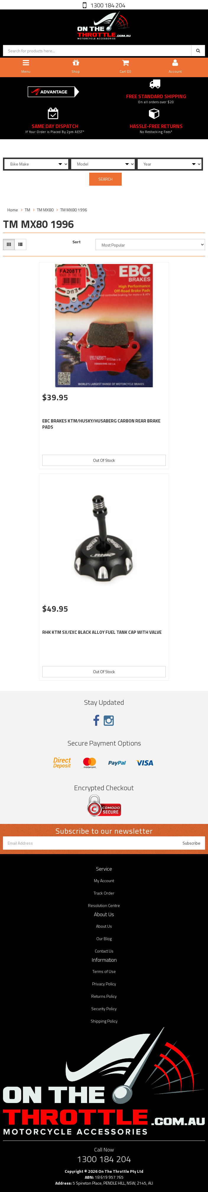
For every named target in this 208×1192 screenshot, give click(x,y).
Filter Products (22, 193)
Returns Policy (104, 996)
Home (12, 210)
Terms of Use (104, 971)
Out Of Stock (104, 460)
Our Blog (104, 938)
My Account (104, 880)
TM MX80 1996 (73, 210)
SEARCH (105, 179)
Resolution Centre (104, 905)
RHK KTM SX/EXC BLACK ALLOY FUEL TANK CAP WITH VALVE (102, 632)
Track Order (104, 893)
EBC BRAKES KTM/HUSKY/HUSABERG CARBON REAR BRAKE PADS (101, 423)
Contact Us (104, 951)
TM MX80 (45, 210)
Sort (76, 242)
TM (27, 210)
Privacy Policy (104, 984)
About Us (104, 926)
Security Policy (104, 1008)
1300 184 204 (107, 5)
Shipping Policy (104, 1021)
